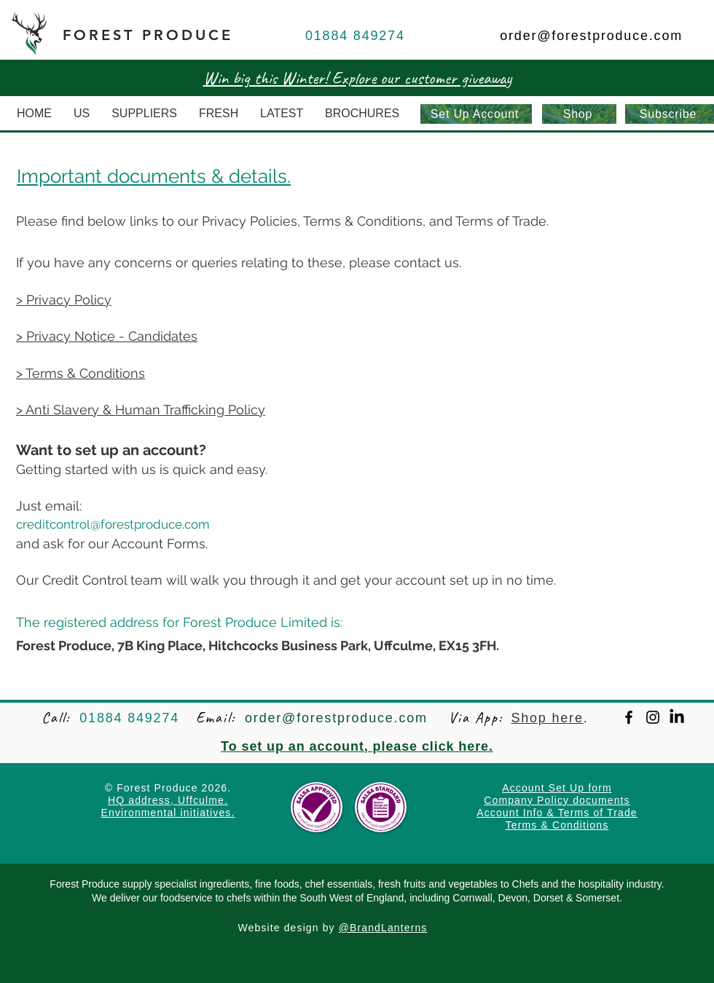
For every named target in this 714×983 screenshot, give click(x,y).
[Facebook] (629, 717)
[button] (144, 113)
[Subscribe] (669, 114)
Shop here (547, 718)
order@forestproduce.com (591, 35)
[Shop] (579, 114)
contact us (426, 262)
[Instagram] (653, 717)
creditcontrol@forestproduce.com (113, 524)
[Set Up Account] (476, 114)
